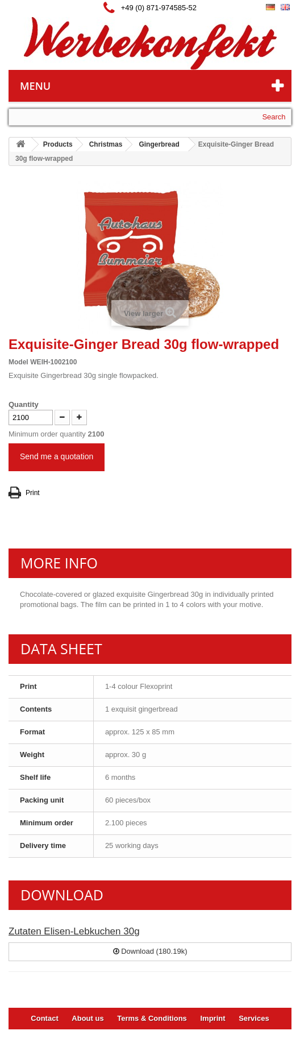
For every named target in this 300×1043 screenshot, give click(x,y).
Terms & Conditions (152, 1018)
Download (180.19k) (150, 951)
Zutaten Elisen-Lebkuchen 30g (74, 931)
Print (33, 493)
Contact (44, 1018)
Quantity (24, 404)
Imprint (212, 1018)
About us (87, 1018)
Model (18, 362)
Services (254, 1018)
